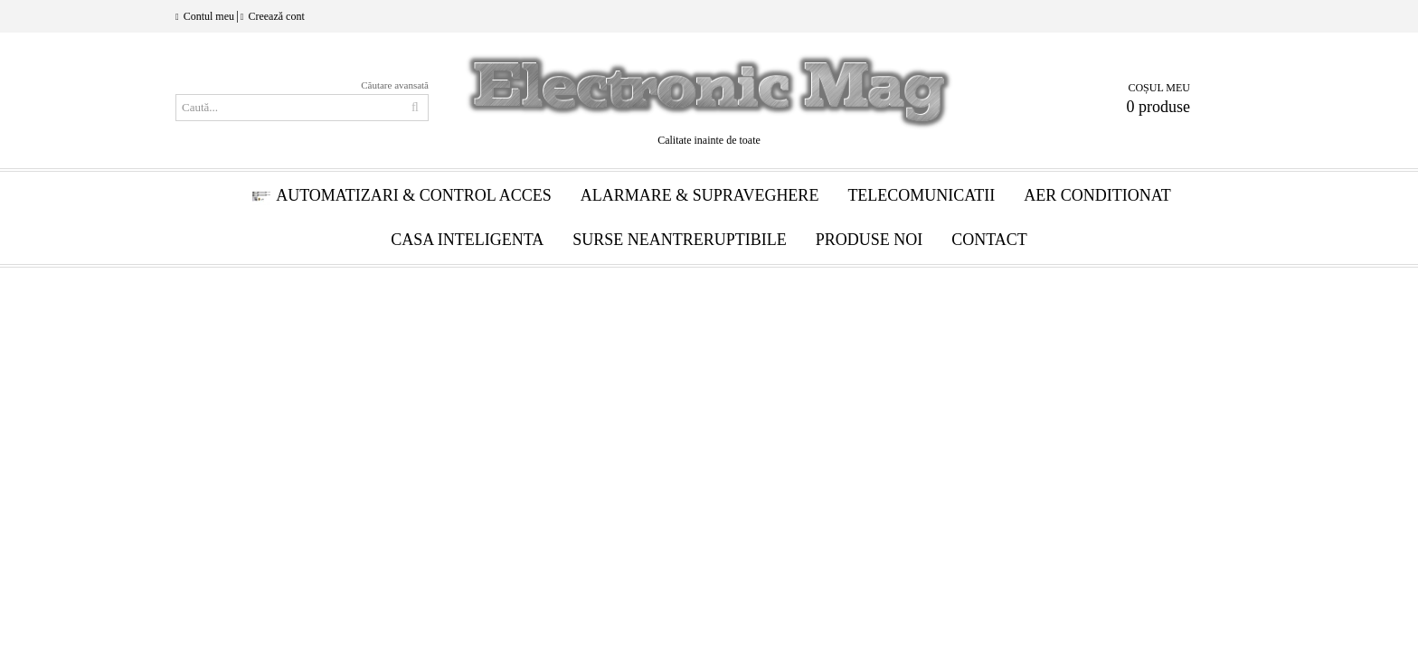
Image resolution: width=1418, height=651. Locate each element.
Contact (989, 240)
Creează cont (276, 16)
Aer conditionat (1097, 195)
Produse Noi (869, 240)
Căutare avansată (395, 85)
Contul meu (209, 16)
